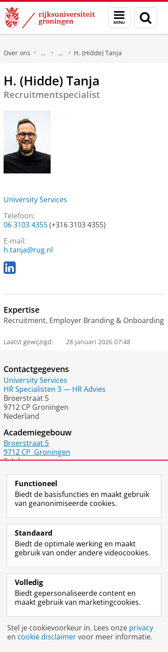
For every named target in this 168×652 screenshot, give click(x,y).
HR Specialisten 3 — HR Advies (55, 389)
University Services (35, 199)
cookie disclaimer (46, 637)
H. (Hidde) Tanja (98, 53)
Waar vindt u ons (60, 53)
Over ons (17, 53)
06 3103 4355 (25, 225)
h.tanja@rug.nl (28, 250)
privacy (141, 628)
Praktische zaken (43, 53)
